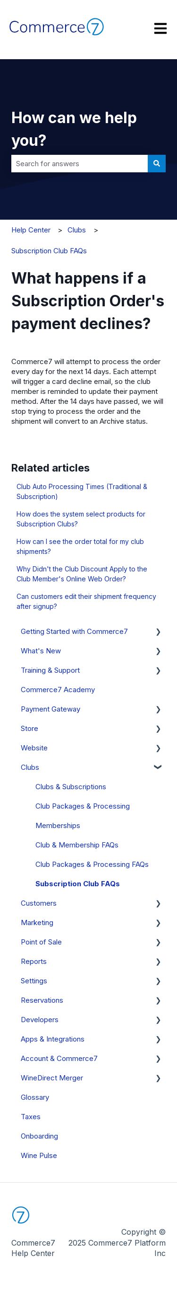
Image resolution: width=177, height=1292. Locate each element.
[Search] (157, 163)
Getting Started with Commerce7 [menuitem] (74, 631)
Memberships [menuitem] (57, 825)
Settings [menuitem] (34, 980)
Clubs (76, 229)
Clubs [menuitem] (30, 767)
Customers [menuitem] (39, 903)
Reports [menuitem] (34, 961)
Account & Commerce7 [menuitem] (59, 1058)
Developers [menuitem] (40, 1019)
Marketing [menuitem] (37, 922)
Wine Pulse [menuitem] (39, 1155)
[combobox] (79, 163)
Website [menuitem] (34, 747)
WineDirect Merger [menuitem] (52, 1077)
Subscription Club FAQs (49, 250)
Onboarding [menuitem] (39, 1136)
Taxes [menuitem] (31, 1116)
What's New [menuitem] (41, 650)
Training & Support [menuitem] (50, 670)
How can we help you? (74, 129)
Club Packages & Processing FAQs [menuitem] (92, 864)
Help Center (31, 229)
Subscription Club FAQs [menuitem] (77, 883)
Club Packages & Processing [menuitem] (82, 806)
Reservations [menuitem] (42, 1000)
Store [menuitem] (29, 728)
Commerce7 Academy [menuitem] (58, 689)
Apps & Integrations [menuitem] (52, 1038)
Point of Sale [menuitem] (41, 941)
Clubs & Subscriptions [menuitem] (70, 786)
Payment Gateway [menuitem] (50, 708)
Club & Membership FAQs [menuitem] (76, 844)
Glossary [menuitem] (35, 1097)
